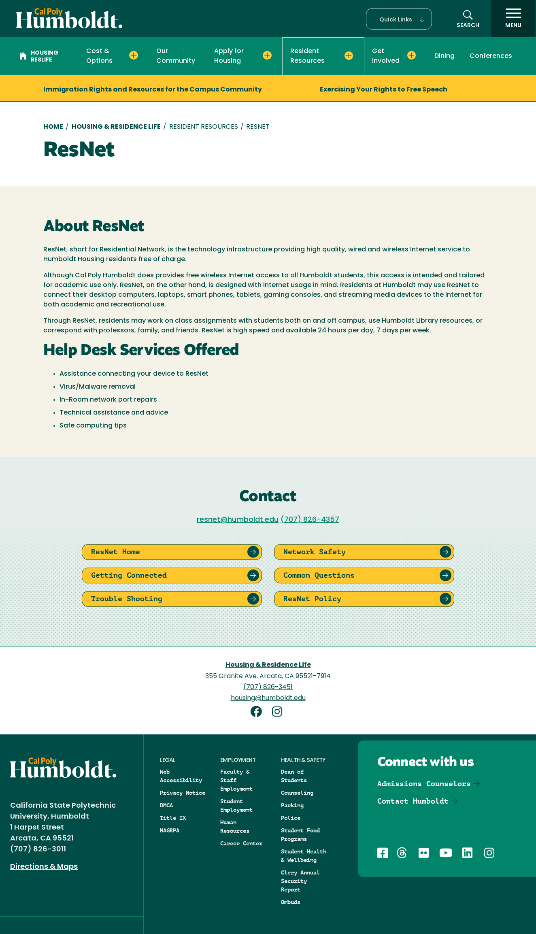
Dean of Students (294, 775)
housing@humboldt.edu (268, 698)
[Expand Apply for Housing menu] (267, 55)
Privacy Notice (182, 792)
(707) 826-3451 (268, 687)
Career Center (241, 843)
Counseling (297, 792)
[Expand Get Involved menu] (411, 55)
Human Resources (234, 826)
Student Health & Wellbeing (303, 855)
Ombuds (290, 902)
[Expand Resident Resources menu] (349, 56)
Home (53, 127)
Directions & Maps (44, 867)
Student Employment (236, 805)
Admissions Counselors (424, 783)
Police (290, 818)
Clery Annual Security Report (300, 881)
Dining (444, 56)
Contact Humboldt (413, 801)
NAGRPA (169, 830)
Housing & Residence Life (116, 127)
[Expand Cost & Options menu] (133, 55)
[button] (399, 19)
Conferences (491, 56)
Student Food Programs (300, 834)
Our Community (175, 56)
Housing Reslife (38, 56)
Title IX (173, 818)
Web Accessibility (181, 775)
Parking (292, 805)
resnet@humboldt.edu (238, 520)
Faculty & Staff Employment (236, 780)
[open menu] (513, 18)
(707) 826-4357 (310, 520)
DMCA (166, 805)
